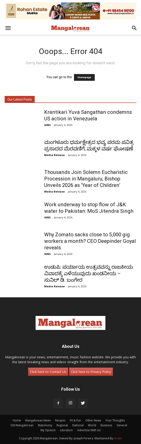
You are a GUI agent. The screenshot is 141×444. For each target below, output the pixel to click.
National (78, 425)
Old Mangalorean (22, 425)
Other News (93, 420)
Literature (66, 430)
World (92, 425)
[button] (7, 28)
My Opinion (48, 430)
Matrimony (45, 425)
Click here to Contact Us (48, 371)
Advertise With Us (89, 430)
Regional (62, 425)
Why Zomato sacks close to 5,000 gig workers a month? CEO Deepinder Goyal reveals (90, 241)
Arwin (118, 438)
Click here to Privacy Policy (91, 371)
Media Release (54, 155)
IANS (47, 125)
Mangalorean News (38, 420)
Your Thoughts (115, 420)
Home (17, 420)
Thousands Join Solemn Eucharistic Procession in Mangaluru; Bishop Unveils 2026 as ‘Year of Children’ (86, 178)
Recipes (60, 420)
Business (106, 425)
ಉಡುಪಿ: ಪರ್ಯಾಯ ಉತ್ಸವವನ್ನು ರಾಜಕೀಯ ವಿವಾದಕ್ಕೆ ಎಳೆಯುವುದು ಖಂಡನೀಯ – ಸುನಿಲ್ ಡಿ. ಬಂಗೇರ (88, 273)
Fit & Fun (75, 420)
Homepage (84, 77)
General (122, 425)
